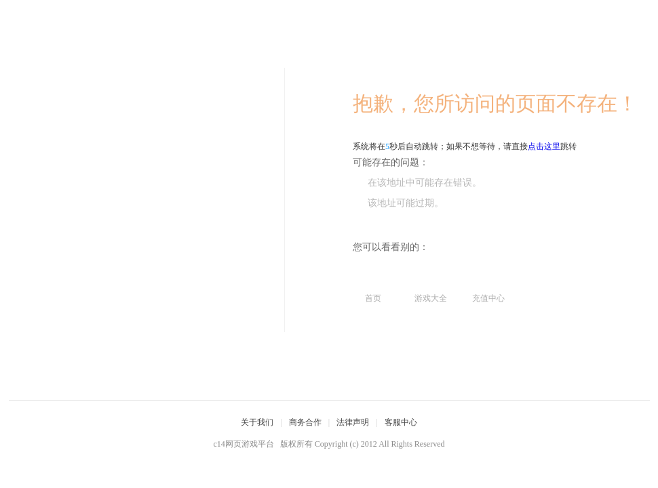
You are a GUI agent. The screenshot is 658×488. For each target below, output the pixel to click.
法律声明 (352, 422)
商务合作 (305, 422)
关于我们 (257, 422)
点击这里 (544, 146)
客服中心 (401, 422)
